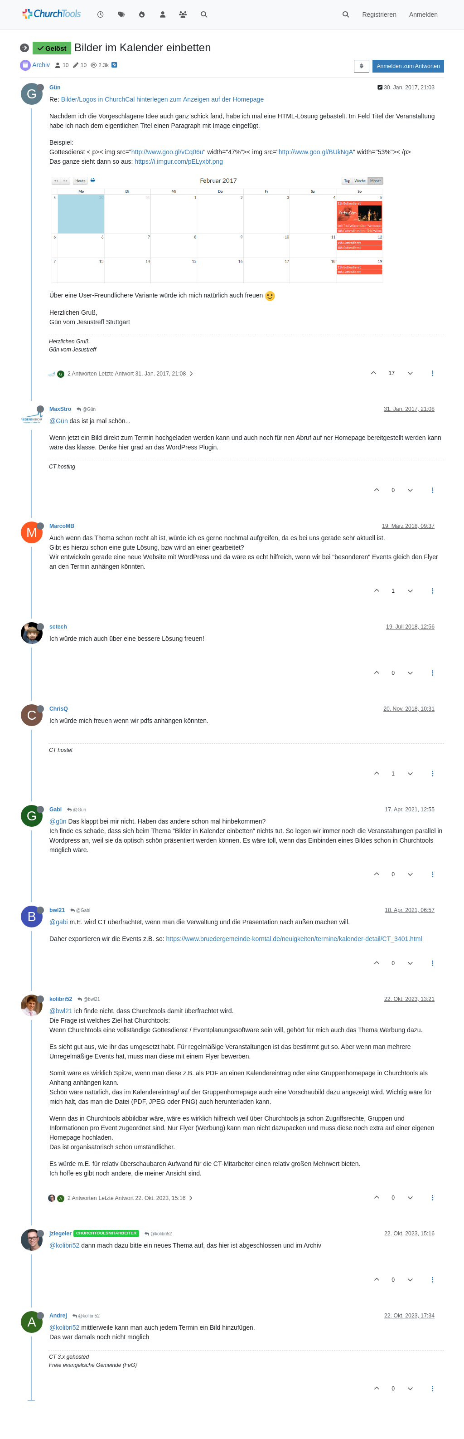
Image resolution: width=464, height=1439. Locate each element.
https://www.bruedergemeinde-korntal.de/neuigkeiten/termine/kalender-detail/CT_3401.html (294, 938)
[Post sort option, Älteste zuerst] (361, 66)
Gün (55, 87)
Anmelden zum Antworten (408, 66)
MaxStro (60, 409)
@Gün (86, 409)
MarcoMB (61, 526)
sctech (58, 627)
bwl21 (57, 910)
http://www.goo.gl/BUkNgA (316, 152)
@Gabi (80, 910)
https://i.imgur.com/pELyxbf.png (179, 161)
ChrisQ (58, 709)
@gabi (58, 922)
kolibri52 (60, 999)
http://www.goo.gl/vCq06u (167, 152)
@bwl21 (88, 999)
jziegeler (60, 1233)
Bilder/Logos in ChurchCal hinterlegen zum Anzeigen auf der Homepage (162, 99)
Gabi (55, 809)
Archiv (41, 64)
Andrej (58, 1315)
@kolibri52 (158, 1233)
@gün (58, 821)
